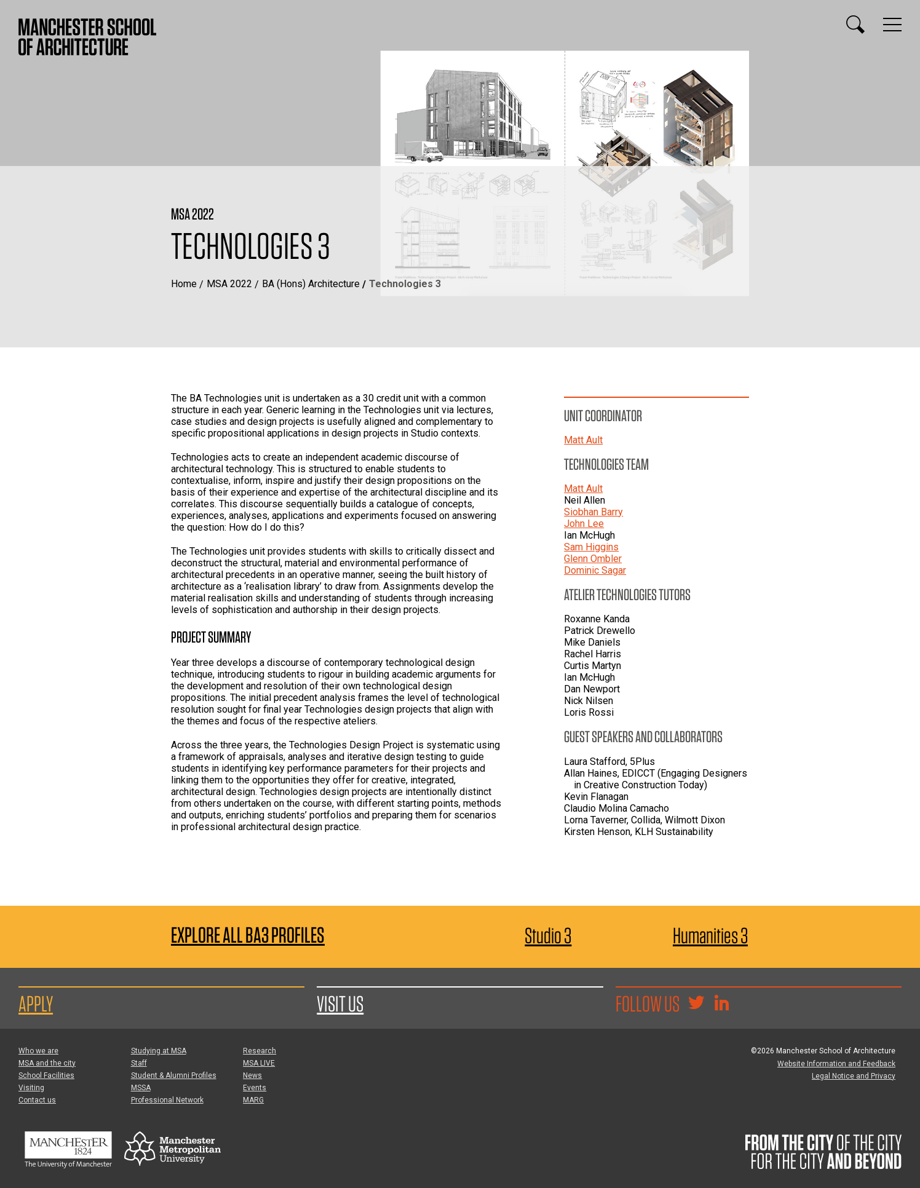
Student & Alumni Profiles (173, 1075)
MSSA (141, 1087)
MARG (253, 1100)
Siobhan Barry (593, 512)
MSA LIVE (259, 1063)
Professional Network (167, 1100)
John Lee (584, 523)
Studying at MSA (158, 1051)
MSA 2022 (229, 284)
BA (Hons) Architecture (311, 284)
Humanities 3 (710, 935)
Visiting (31, 1087)
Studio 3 (548, 935)
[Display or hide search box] (855, 24)
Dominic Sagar (595, 570)
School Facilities (46, 1075)
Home (184, 284)
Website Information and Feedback (836, 1063)
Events (254, 1087)
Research (259, 1051)
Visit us (340, 1003)
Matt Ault (583, 440)
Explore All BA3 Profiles (248, 935)
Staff (139, 1063)
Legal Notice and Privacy (853, 1076)
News (252, 1075)
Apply (35, 1003)
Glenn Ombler (593, 558)
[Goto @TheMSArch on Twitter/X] (696, 1004)
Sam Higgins (591, 547)
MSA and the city (47, 1063)
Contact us (37, 1100)
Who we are (38, 1051)
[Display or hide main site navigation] (892, 24)
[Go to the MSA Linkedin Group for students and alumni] (721, 1004)
